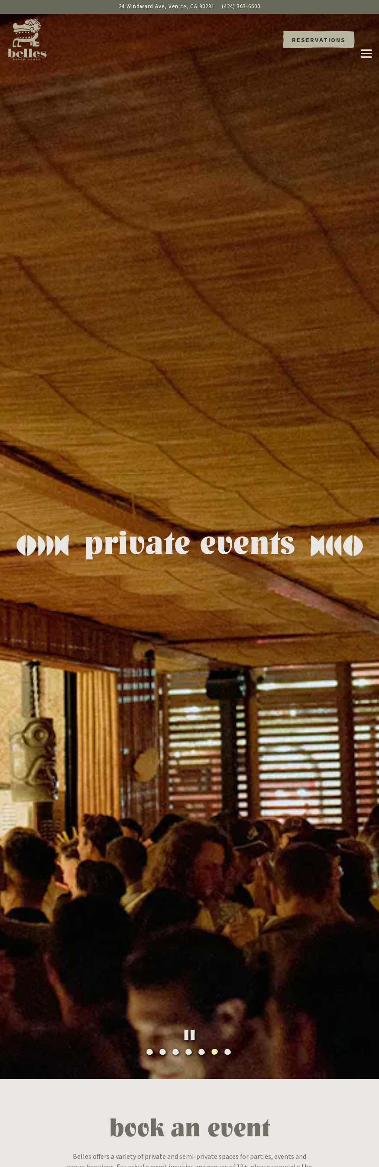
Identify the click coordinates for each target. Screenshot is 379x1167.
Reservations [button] (319, 40)
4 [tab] (189, 909)
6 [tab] (215, 909)
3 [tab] (176, 909)
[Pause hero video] (189, 891)
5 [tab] (202, 909)
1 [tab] (150, 909)
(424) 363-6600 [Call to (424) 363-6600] (241, 6)
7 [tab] (228, 909)
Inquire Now (189, 1067)
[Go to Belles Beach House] (166, 7)
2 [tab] (163, 909)
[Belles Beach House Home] (30, 39)
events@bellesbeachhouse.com (220, 1038)
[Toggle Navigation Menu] (366, 39)
